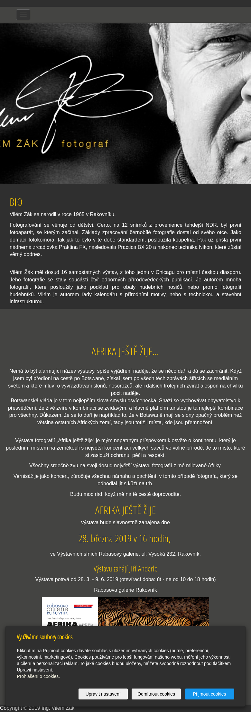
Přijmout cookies (209, 694)
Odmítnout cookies (156, 694)
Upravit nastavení (103, 694)
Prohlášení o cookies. (38, 676)
